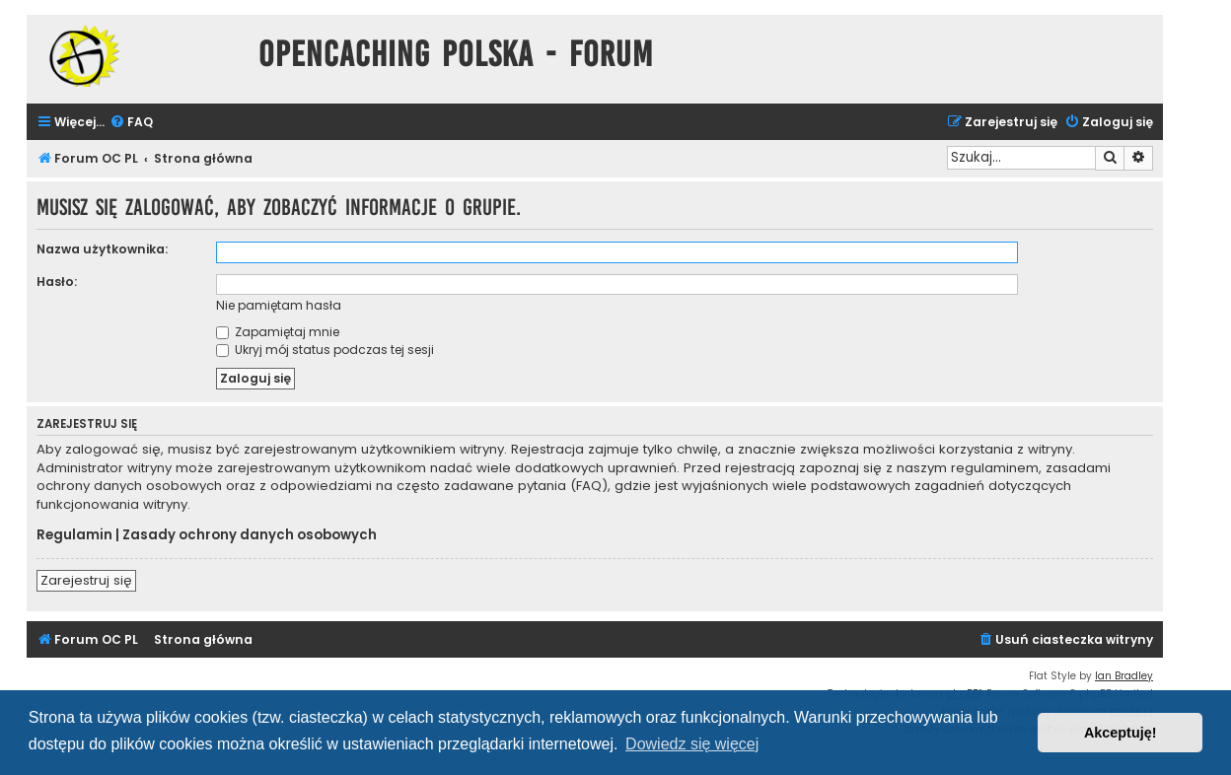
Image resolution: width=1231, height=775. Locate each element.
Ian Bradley (1124, 676)
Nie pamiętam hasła (278, 305)
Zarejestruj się (86, 580)
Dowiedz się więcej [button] (692, 744)
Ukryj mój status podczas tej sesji (325, 349)
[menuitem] (131, 122)
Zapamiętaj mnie (277, 331)
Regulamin (74, 535)
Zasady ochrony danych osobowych (249, 535)
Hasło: (56, 281)
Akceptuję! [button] (1120, 732)
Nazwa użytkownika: (102, 249)
